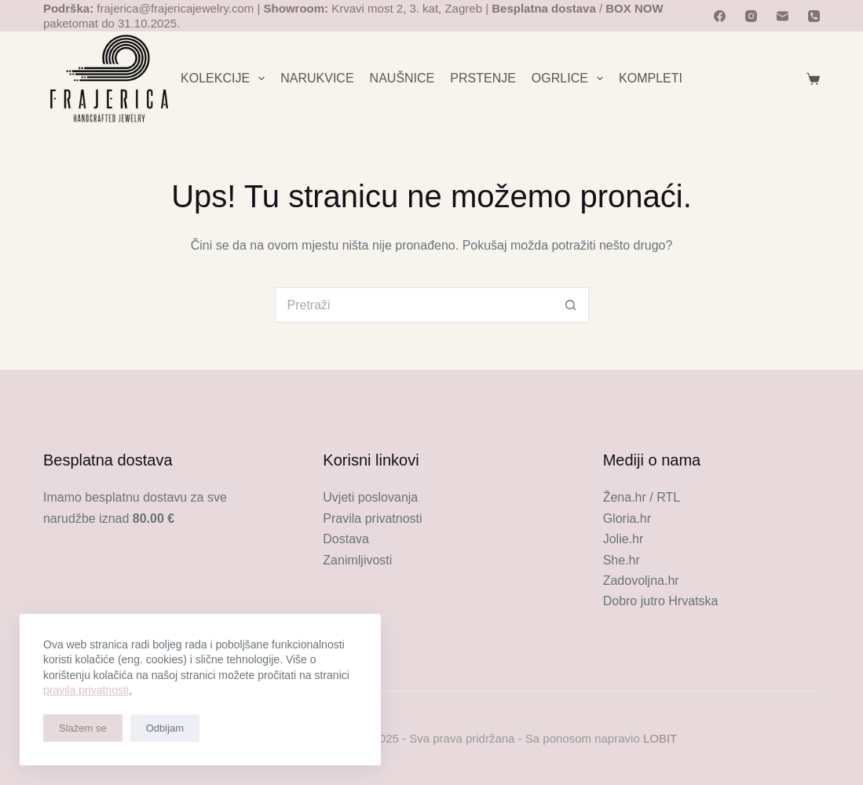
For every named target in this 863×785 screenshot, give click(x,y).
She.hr (621, 560)
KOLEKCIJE (226, 78)
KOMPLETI (650, 78)
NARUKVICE (316, 78)
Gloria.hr (627, 518)
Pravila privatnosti (372, 518)
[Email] (782, 16)
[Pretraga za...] (414, 305)
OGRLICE (570, 78)
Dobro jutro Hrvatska (661, 601)
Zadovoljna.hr (641, 580)
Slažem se (83, 728)
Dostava (346, 539)
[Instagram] (751, 16)
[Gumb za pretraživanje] (571, 305)
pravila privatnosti (86, 690)
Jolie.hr (623, 539)
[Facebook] (720, 16)
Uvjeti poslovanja (370, 497)
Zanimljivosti (357, 560)
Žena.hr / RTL (641, 497)
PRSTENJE (483, 78)
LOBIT (660, 738)
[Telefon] (814, 16)
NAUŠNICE (402, 78)
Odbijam (165, 728)
